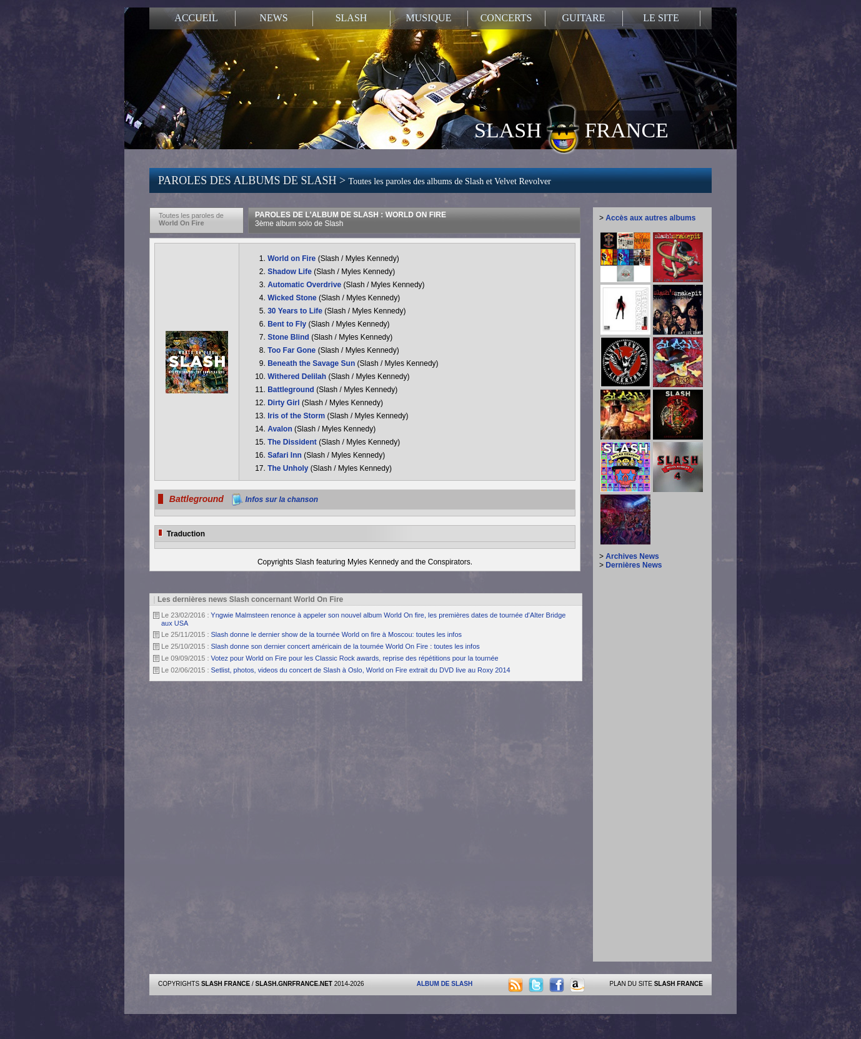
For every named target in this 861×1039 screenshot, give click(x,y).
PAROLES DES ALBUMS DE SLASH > (354, 180)
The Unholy (289, 468)
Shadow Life (290, 271)
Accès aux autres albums (650, 218)
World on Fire (292, 258)
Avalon (280, 429)
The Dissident (293, 442)
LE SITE (661, 17)
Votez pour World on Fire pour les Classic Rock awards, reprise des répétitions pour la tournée (355, 658)
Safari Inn (285, 455)
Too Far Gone (292, 350)
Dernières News (633, 565)
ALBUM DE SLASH (444, 983)
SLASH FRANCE (571, 129)
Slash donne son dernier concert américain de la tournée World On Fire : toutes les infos (345, 646)
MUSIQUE (429, 17)
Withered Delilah (297, 376)
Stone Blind (289, 337)
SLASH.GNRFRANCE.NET (294, 983)
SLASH (351, 17)
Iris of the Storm (297, 415)
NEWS (273, 17)
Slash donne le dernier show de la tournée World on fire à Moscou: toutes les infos (336, 634)
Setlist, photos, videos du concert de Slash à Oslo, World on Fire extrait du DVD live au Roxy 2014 (360, 670)
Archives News (632, 556)
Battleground (291, 389)
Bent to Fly (287, 324)
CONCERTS (506, 17)
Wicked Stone (293, 297)
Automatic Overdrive (305, 284)
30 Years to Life (295, 311)
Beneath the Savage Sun (312, 363)
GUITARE (583, 17)
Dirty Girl (284, 402)
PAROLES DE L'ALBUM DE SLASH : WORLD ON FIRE (350, 219)
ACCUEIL (195, 17)
